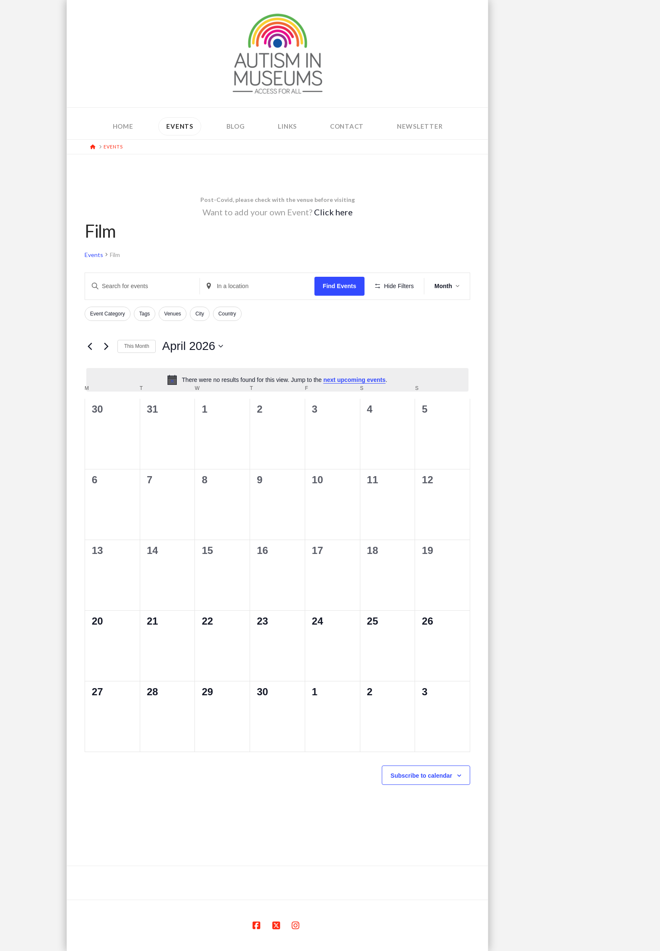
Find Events (339, 286)
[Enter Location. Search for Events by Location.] (257, 286)
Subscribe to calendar (421, 775)
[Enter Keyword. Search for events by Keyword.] (142, 286)
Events (94, 254)
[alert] (277, 380)
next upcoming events (354, 379)
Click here (333, 212)
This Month (136, 346)
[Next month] (106, 346)
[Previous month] (90, 346)
